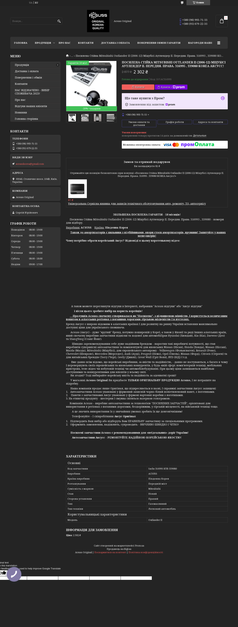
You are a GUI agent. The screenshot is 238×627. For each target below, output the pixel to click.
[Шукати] (59, 21)
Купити (139, 87)
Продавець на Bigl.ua (119, 549)
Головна (20, 42)
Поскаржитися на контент (110, 552)
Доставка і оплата (115, 42)
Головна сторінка (26, 118)
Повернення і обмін (28, 77)
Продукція (43, 42)
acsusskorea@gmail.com (30, 163)
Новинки (21, 112)
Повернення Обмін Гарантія (159, 42)
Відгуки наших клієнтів (31, 106)
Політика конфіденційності (145, 552)
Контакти (86, 42)
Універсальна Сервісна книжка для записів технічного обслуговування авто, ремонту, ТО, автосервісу (137, 203)
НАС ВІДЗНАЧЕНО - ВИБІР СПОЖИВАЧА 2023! (32, 92)
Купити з (173, 87)
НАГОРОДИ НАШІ (200, 42)
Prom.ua (139, 545)
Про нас (64, 42)
